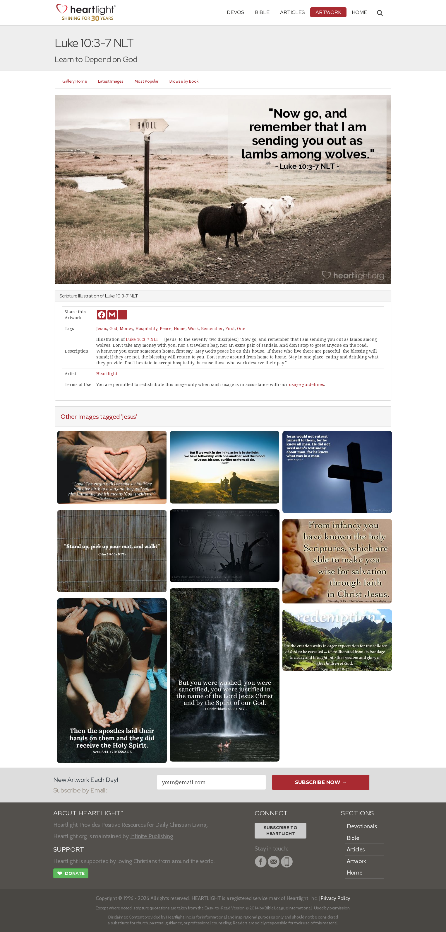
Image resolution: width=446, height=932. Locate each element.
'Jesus (128, 416)
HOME (359, 12)
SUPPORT (68, 849)
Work (193, 328)
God (113, 328)
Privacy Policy (335, 898)
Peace (165, 328)
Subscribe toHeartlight (280, 830)
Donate (71, 874)
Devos (235, 12)
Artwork (328, 12)
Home (180, 328)
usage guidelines (306, 384)
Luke (110, 296)
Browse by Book (183, 81)
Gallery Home (74, 81)
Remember (212, 328)
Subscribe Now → (321, 782)
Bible (262, 12)
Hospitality (146, 328)
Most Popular (146, 81)
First (230, 328)
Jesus (101, 328)
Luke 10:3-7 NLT (142, 339)
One (241, 328)
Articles (292, 12)
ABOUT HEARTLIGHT (88, 813)
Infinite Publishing (151, 836)
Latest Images (110, 81)
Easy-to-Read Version (225, 908)
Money (126, 328)
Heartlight (106, 373)
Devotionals (362, 826)
